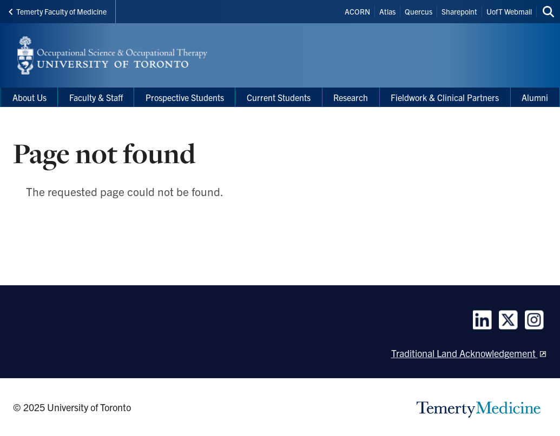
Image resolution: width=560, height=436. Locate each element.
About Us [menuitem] (29, 97)
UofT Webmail (509, 11)
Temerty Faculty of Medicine (58, 11)
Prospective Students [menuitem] (185, 97)
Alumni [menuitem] (535, 97)
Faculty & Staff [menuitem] (96, 97)
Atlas (387, 11)
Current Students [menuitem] (279, 97)
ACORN (357, 11)
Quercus (418, 11)
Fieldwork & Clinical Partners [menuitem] (445, 97)
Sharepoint (459, 11)
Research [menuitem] (350, 97)
